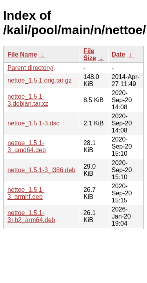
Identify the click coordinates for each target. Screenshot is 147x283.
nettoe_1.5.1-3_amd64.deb (26, 146)
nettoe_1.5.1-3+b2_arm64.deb (31, 216)
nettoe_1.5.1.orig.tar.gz (39, 80)
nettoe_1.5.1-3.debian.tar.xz (27, 100)
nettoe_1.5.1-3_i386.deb (41, 170)
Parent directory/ (30, 67)
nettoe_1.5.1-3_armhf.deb (25, 193)
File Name (22, 54)
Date (118, 54)
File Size (89, 54)
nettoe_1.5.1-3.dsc (33, 123)
